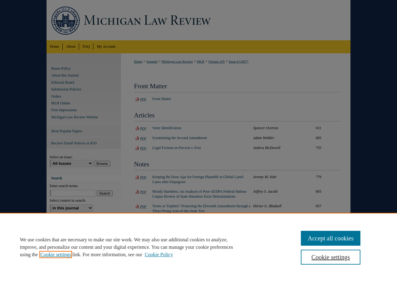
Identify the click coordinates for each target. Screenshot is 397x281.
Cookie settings (55, 254)
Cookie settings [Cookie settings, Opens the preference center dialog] (330, 257)
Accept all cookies (331, 238)
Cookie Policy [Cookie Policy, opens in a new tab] (159, 254)
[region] (198, 247)
